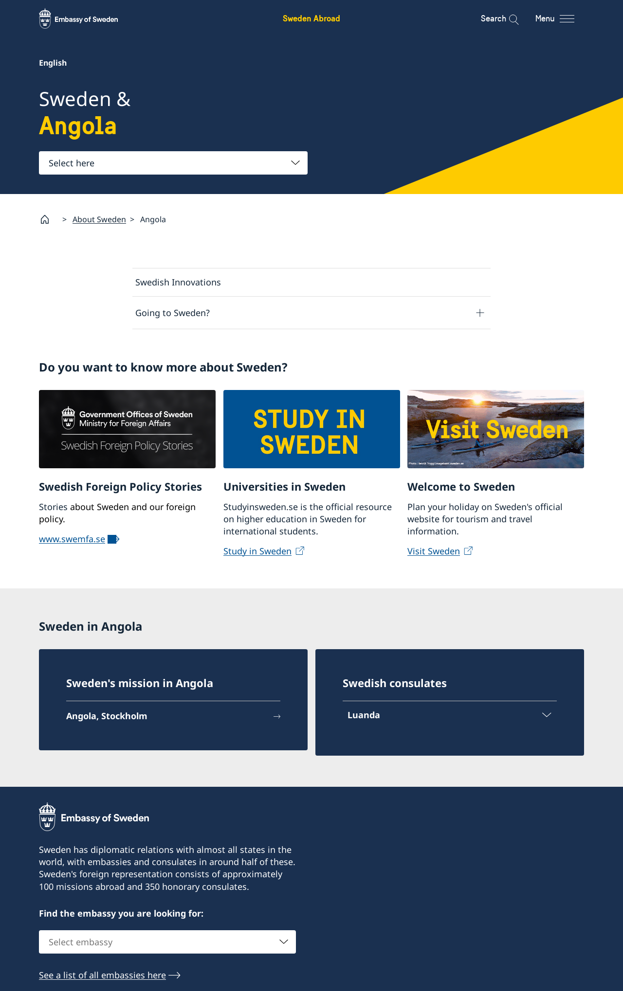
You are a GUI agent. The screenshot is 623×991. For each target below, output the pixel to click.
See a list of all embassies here (102, 975)
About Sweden (99, 218)
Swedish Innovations (178, 282)
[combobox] (173, 163)
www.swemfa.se (72, 538)
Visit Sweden (433, 551)
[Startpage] (48, 219)
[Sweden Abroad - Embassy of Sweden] (87, 18)
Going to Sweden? (172, 312)
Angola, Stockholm (106, 716)
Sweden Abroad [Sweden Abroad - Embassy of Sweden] (311, 18)
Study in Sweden (257, 551)
